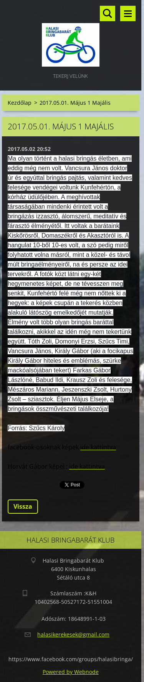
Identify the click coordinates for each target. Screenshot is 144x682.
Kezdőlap (19, 102)
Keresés (107, 13)
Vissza (22, 506)
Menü (128, 13)
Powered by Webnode (71, 671)
